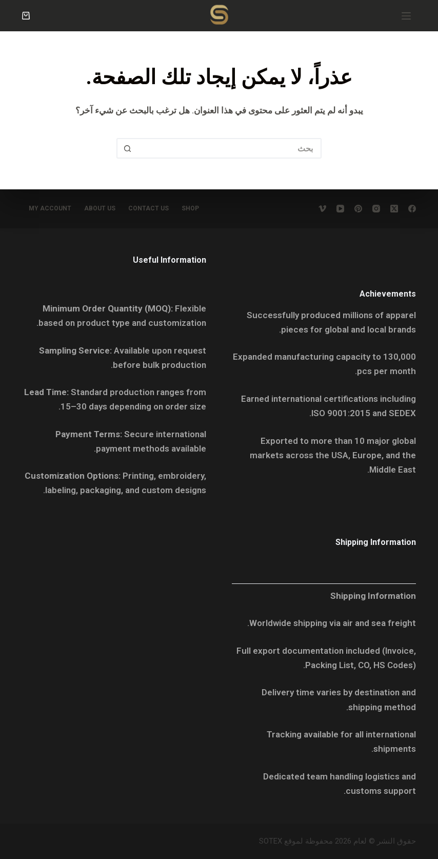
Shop (190, 208)
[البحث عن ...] (229, 148)
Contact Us (148, 208)
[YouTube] (340, 208)
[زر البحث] (126, 148)
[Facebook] (412, 208)
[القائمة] (406, 16)
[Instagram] (376, 208)
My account (50, 208)
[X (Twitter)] (394, 208)
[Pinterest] (358, 208)
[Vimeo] (322, 208)
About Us (99, 208)
